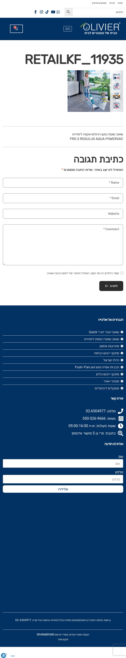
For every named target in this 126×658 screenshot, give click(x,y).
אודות (120, 3)
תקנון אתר (63, 639)
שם (120, 456)
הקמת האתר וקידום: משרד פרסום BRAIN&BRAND (63, 634)
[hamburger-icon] (67, 28)
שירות (112, 3)
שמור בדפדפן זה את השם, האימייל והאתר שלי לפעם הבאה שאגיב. (82, 273)
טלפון (119, 472)
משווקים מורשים (99, 3)
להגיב (111, 286)
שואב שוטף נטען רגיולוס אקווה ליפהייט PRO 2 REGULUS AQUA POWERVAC (96, 136)
